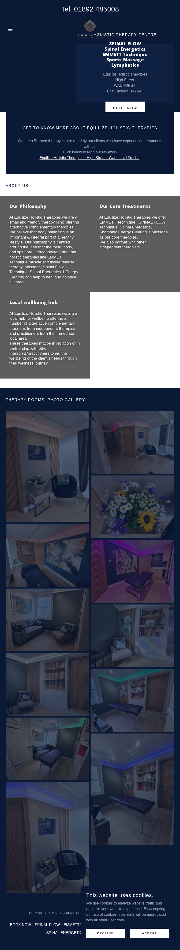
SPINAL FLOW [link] (47, 925)
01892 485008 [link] (96, 9)
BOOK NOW (125, 108)
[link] (90, 29)
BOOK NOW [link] (20, 925)
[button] (18, 29)
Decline (105, 936)
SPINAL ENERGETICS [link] (65, 933)
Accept (149, 936)
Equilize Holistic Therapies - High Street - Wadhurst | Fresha (90, 158)
